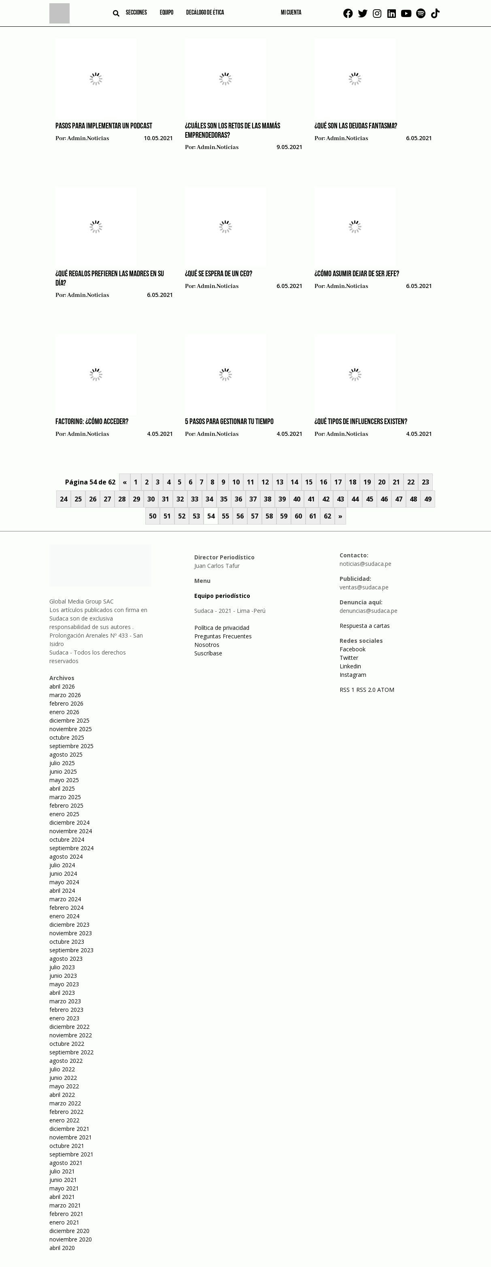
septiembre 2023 (71, 950)
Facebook (353, 649)
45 (369, 499)
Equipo (166, 13)
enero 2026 (64, 712)
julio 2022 (62, 1069)
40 (296, 499)
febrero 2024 (66, 907)
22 (410, 482)
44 (355, 499)
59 (283, 516)
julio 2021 (62, 1171)
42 (325, 499)
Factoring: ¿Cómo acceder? (91, 422)
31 (165, 499)
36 (238, 499)
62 (327, 516)
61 (313, 516)
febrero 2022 (66, 1112)
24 (63, 499)
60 (298, 516)
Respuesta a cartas (365, 625)
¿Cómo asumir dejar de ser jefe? (357, 274)
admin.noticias (88, 138)
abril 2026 (62, 686)
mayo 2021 (64, 1188)
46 (384, 499)
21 (396, 482)
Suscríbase (208, 653)
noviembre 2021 (70, 1137)
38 (267, 499)
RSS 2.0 (366, 689)
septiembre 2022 (71, 1052)
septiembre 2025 (71, 746)
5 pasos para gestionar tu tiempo (229, 422)
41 (311, 499)
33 (194, 499)
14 (294, 482)
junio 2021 (63, 1180)
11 (250, 482)
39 (282, 499)
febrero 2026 (66, 703)
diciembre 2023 (69, 924)
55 (225, 516)
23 (425, 482)
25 (78, 499)
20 (381, 482)
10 (236, 482)
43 (340, 499)
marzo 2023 (65, 1001)
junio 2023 (63, 975)
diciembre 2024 (69, 822)
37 (253, 499)
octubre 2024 (66, 839)
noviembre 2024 (70, 831)
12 (265, 482)
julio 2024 (62, 865)
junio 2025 (63, 771)
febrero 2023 (66, 1009)
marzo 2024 (65, 899)
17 (338, 482)
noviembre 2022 (70, 1035)
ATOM (385, 689)
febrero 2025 (66, 805)
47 (398, 499)
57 (254, 516)
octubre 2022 (66, 1043)
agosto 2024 (66, 856)
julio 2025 (62, 763)
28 (121, 499)
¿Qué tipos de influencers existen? (361, 422)
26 (92, 499)
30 (151, 499)
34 (209, 499)
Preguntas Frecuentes (223, 636)
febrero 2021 (66, 1214)
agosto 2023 (66, 958)
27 (107, 499)
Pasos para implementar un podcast (103, 126)
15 (308, 482)
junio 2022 (63, 1077)
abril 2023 (62, 992)
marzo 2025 (65, 797)
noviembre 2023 (70, 933)
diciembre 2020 (69, 1231)
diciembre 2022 (69, 1026)
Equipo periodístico (222, 595)
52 (181, 516)
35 (223, 499)
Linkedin (350, 666)
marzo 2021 (65, 1205)
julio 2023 (62, 967)
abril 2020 (62, 1248)
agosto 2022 (66, 1060)
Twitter (349, 657)
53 (196, 516)
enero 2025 (64, 814)
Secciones (136, 13)
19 (367, 482)
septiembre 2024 (71, 848)
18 (352, 482)
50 (152, 516)
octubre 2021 (66, 1146)
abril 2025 (62, 788)
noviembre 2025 (70, 729)
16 (323, 482)
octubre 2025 (66, 737)
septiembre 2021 (71, 1154)
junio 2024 (63, 873)
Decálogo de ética (205, 13)
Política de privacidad (221, 627)
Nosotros (206, 644)
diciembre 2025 (69, 720)
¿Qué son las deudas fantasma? (356, 126)
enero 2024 (64, 916)
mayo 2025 (64, 780)
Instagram (353, 674)
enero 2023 (64, 1018)
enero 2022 (64, 1120)
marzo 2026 (65, 695)
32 (180, 499)
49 (427, 499)
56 (240, 516)
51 (167, 516)
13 (279, 482)
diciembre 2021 (69, 1129)
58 (269, 516)
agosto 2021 (66, 1163)
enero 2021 (64, 1222)
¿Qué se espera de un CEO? (218, 274)
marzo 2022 (65, 1103)
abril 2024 (62, 890)
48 (413, 499)
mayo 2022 (64, 1086)
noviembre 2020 (70, 1239)
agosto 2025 (66, 754)
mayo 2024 (64, 882)
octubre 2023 (66, 941)
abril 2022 (62, 1094)
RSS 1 (348, 689)
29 (136, 499)
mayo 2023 (64, 984)
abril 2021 (62, 1197)
